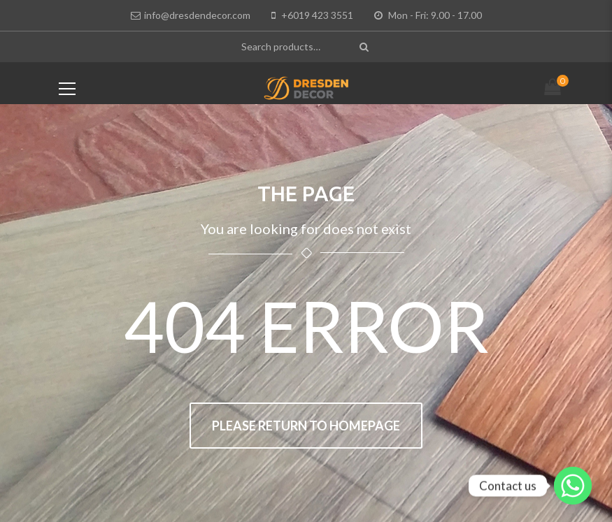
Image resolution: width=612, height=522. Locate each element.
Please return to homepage (306, 425)
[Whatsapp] (573, 486)
